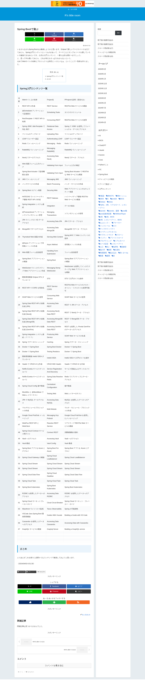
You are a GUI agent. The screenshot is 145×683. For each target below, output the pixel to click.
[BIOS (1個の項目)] (121, 198)
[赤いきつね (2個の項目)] (122, 252)
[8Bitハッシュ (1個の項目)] (121, 195)
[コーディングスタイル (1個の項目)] (107, 231)
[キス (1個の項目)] (114, 225)
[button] (85, 34)
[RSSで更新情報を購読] (58, 597)
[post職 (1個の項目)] (123, 210)
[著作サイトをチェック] (50, 597)
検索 (99, 29)
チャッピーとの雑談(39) (107, 52)
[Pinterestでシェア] (73, 34)
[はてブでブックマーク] (48, 34)
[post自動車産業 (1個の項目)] (104, 213)
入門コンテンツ (31, 567)
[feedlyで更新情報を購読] (54, 597)
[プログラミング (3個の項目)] (105, 240)
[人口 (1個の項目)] (100, 246)
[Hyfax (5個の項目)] (109, 201)
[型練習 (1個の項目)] (122, 246)
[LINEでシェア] (60, 34)
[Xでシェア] (23, 34)
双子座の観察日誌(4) (105, 40)
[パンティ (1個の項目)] (102, 237)
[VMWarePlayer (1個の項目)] (119, 213)
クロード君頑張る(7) (105, 48)
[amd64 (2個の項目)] (113, 198)
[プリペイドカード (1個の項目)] (115, 237)
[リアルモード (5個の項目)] (119, 240)
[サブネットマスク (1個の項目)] (105, 234)
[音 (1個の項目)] (113, 255)
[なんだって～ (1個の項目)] (104, 222)
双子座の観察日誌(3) (105, 44)
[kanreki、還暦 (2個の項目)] (112, 210)
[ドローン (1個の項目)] (118, 234)
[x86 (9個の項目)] (100, 216)
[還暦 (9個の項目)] (107, 255)
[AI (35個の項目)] (106, 198)
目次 (51, 67)
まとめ (48, 74)
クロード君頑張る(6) (105, 56)
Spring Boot (21, 567)
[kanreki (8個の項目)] (101, 210)
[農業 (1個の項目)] (100, 255)
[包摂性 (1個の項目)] (114, 246)
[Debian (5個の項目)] (101, 201)
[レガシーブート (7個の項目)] (116, 243)
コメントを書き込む (54, 661)
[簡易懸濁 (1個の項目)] (102, 252)
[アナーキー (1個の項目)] (116, 222)
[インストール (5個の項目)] (104, 225)
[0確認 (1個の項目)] (101, 195)
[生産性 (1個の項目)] (116, 249)
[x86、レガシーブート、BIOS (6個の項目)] (110, 219)
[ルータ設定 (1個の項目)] (103, 243)
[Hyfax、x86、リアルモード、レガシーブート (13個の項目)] (113, 206)
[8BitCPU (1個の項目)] (109, 195)
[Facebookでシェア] (35, 34)
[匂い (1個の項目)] (107, 246)
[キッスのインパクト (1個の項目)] (106, 228)
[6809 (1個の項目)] (101, 198)
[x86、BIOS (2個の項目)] (109, 216)
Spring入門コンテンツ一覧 (55, 71)
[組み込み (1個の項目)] (112, 252)
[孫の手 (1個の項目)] (101, 249)
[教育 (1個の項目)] (109, 249)
